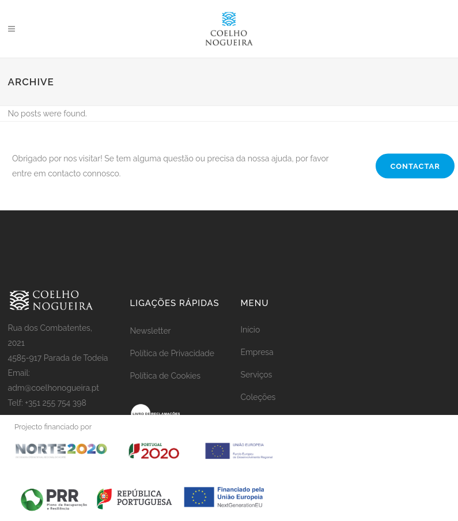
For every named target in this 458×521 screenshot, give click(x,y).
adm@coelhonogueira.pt (54, 387)
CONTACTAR (415, 166)
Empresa (257, 352)
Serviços (256, 374)
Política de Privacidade (172, 353)
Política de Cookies (165, 375)
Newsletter (150, 330)
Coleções (258, 397)
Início (250, 329)
